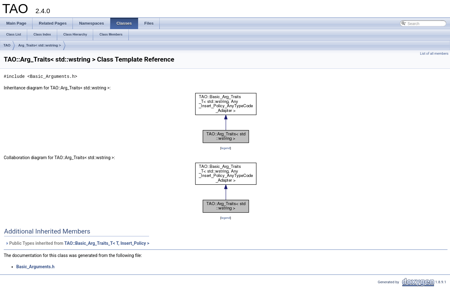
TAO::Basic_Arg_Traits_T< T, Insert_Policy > (106, 243)
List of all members (434, 54)
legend (225, 148)
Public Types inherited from (77, 243)
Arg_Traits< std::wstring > (39, 45)
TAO (6, 45)
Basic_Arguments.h (35, 266)
